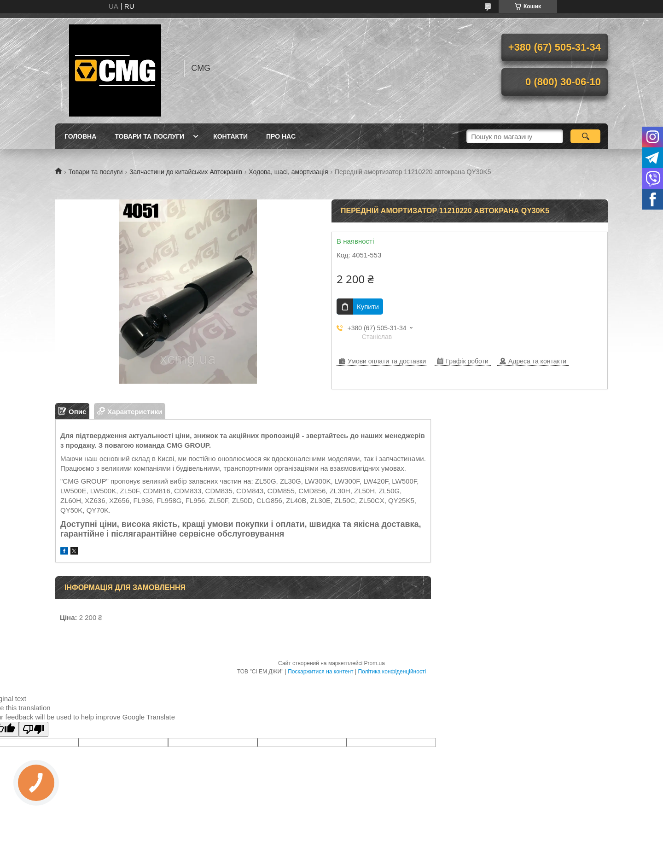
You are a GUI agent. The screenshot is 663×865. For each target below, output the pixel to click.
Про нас (281, 136)
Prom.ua (374, 663)
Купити (368, 306)
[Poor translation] (33, 729)
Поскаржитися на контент (320, 671)
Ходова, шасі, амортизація (288, 171)
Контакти (230, 136)
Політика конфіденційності (392, 671)
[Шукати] (585, 136)
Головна (80, 136)
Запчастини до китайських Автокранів (185, 171)
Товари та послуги (149, 136)
